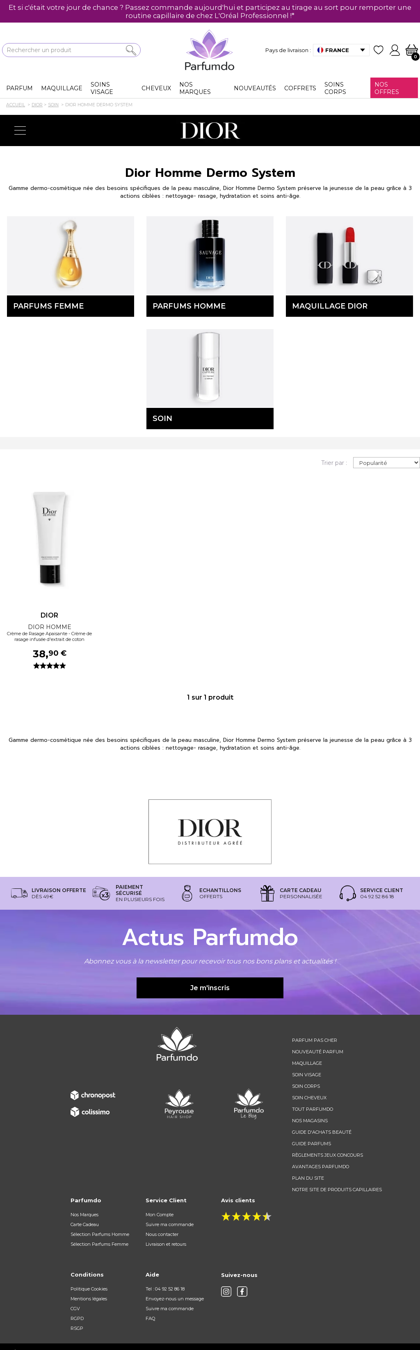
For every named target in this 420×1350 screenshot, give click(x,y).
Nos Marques (84, 1214)
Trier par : (334, 463)
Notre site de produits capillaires (337, 1189)
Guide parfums (311, 1143)
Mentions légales (89, 1299)
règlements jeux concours (327, 1155)
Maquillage (307, 1063)
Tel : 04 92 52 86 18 (165, 1289)
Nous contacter (162, 1234)
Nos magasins (310, 1120)
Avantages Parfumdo (320, 1166)
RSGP (77, 1328)
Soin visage (306, 1075)
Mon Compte (159, 1214)
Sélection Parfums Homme (100, 1234)
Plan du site (308, 1178)
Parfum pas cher (314, 1040)
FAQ (150, 1318)
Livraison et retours (166, 1244)
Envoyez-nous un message (175, 1299)
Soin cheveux (309, 1098)
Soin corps (306, 1086)
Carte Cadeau (85, 1224)
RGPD (77, 1318)
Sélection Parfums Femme (99, 1244)
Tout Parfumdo (312, 1109)
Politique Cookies (89, 1289)
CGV (75, 1308)
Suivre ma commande (170, 1224)
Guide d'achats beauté (322, 1132)
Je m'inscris (210, 988)
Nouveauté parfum (317, 1052)
